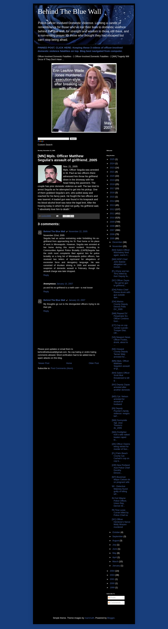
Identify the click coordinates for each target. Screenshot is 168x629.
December (117, 242)
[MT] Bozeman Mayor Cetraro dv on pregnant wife (121, 479)
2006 (112, 234)
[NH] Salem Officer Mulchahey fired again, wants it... (121, 252)
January (116, 565)
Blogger (110, 618)
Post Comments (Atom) (62, 368)
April (114, 557)
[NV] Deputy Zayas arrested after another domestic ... (121, 388)
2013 (112, 205)
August (116, 540)
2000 (112, 583)
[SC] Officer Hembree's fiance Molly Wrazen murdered (121, 523)
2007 (112, 230)
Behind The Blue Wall (69, 11)
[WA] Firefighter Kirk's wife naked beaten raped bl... (121, 436)
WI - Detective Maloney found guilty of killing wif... (120, 490)
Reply (46, 275)
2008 (112, 226)
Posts (112, 597)
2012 (112, 209)
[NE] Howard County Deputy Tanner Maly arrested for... (120, 353)
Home (69, 363)
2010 (112, 217)
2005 (112, 238)
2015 (112, 197)
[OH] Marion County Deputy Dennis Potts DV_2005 (120, 305)
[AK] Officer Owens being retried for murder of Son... (121, 446)
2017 (112, 188)
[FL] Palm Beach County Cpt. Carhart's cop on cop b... (120, 457)
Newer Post (43, 363)
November (117, 246)
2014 (112, 201)
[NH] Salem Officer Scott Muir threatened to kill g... (121, 377)
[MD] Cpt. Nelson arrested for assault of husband (120, 400)
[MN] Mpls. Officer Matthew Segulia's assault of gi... (121, 365)
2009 (112, 222)
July (114, 545)
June (115, 549)
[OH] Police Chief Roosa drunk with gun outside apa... (121, 293)
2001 (112, 579)
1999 (112, 587)
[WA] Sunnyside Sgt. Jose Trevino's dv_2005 (119, 424)
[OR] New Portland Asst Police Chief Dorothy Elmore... (121, 469)
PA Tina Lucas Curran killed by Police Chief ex (120, 512)
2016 (112, 192)
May (114, 553)
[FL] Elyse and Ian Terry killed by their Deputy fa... (120, 273)
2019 (112, 180)
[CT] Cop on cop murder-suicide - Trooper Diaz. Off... (120, 329)
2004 (112, 571)
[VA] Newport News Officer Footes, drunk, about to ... (121, 341)
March (115, 561)
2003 (112, 575)
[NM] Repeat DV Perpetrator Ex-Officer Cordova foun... (120, 317)
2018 (112, 184)
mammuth (89, 618)
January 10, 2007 (64, 284)
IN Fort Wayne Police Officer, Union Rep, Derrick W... (119, 502)
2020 (112, 176)
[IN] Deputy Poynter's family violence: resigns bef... (121, 412)
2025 (112, 159)
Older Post (94, 363)
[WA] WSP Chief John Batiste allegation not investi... (119, 263)
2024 (112, 163)
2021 (112, 172)
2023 (112, 167)
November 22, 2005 (78, 231)
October (116, 532)
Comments (114, 602)
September (117, 536)
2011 (112, 213)
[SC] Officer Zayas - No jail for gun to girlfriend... (120, 283)
